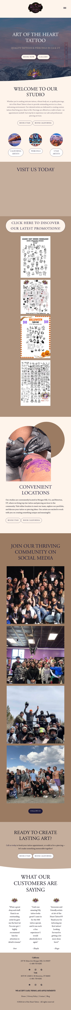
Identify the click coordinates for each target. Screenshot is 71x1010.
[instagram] (35, 970)
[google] (41, 970)
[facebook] (30, 970)
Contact (42, 996)
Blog (48, 996)
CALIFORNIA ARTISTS (15, 152)
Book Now (28, 57)
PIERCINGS (36, 151)
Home (23, 996)
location (28, 506)
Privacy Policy (32, 996)
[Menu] (65, 8)
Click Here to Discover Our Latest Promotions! (35, 226)
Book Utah (24, 123)
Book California (43, 123)
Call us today (11, 845)
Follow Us (35, 811)
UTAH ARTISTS (56, 152)
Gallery (43, 57)
